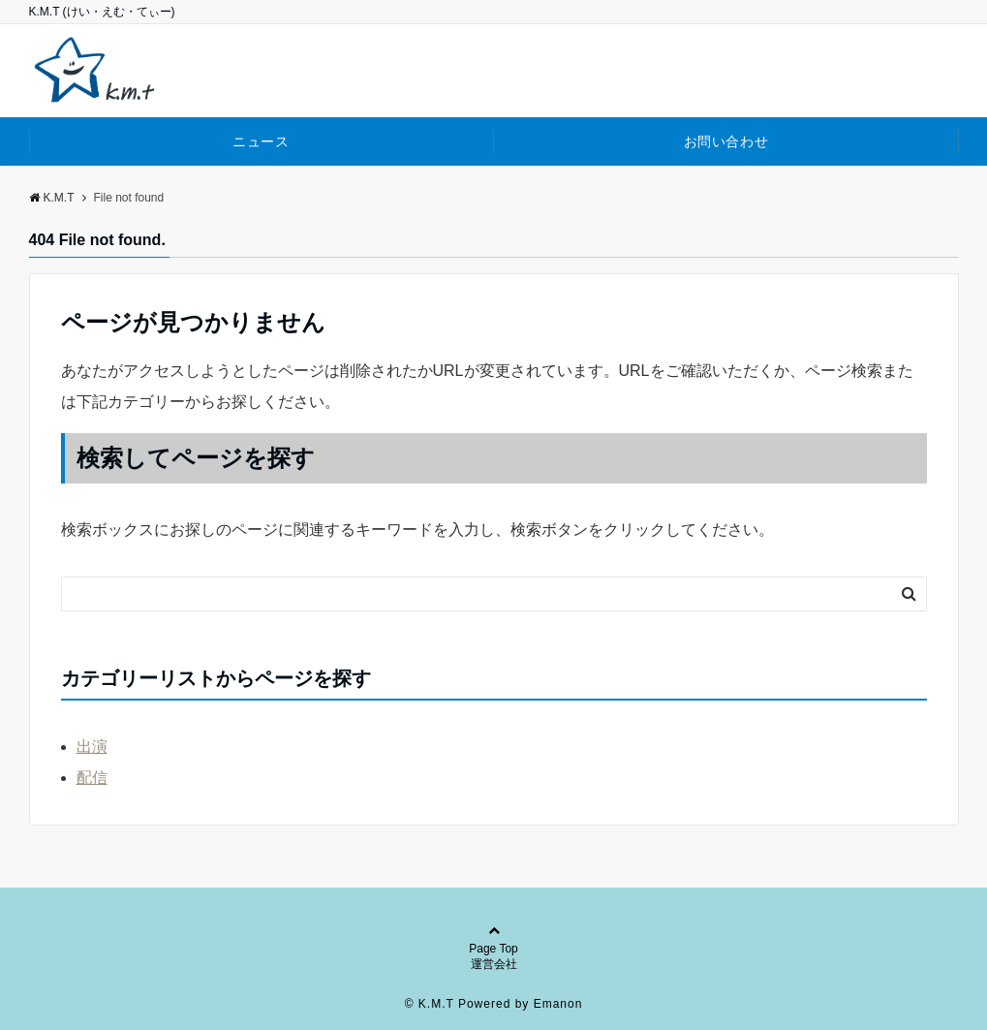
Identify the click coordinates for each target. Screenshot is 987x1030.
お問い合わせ (726, 141)
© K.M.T (429, 1004)
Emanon (558, 1004)
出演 (92, 746)
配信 (92, 777)
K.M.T (52, 197)
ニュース (260, 141)
